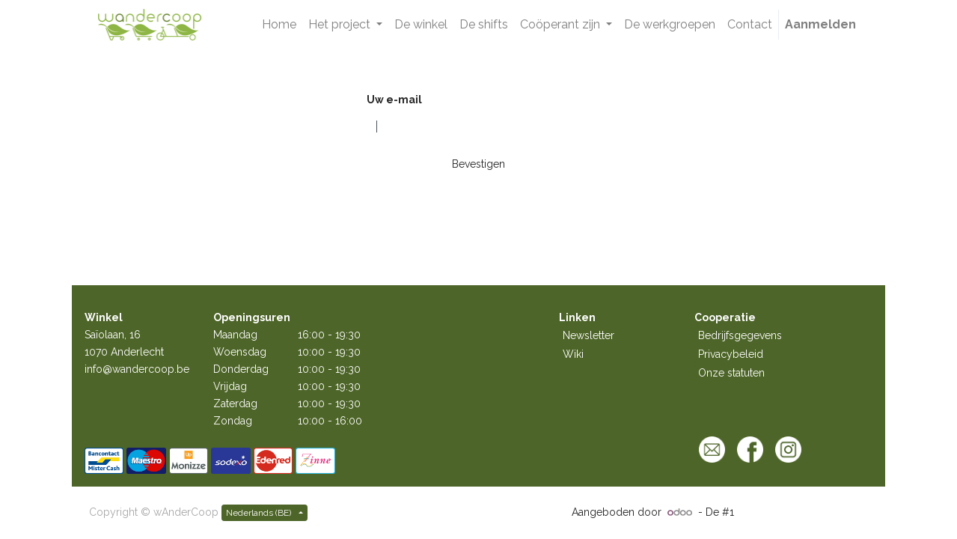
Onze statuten (731, 373)
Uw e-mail (394, 100)
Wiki (573, 354)
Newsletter (588, 335)
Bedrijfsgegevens (740, 335)
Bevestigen (478, 164)
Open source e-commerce (802, 512)
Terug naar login (398, 189)
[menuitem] (279, 25)
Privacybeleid (730, 354)
